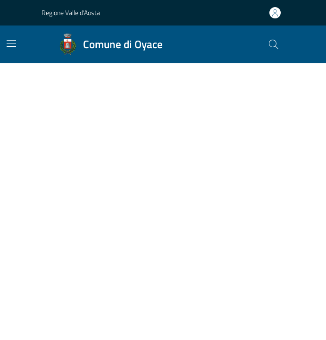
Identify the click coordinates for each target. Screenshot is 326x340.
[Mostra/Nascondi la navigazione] (11, 43)
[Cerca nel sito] (273, 44)
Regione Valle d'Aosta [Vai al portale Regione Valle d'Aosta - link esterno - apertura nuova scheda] (71, 12)
